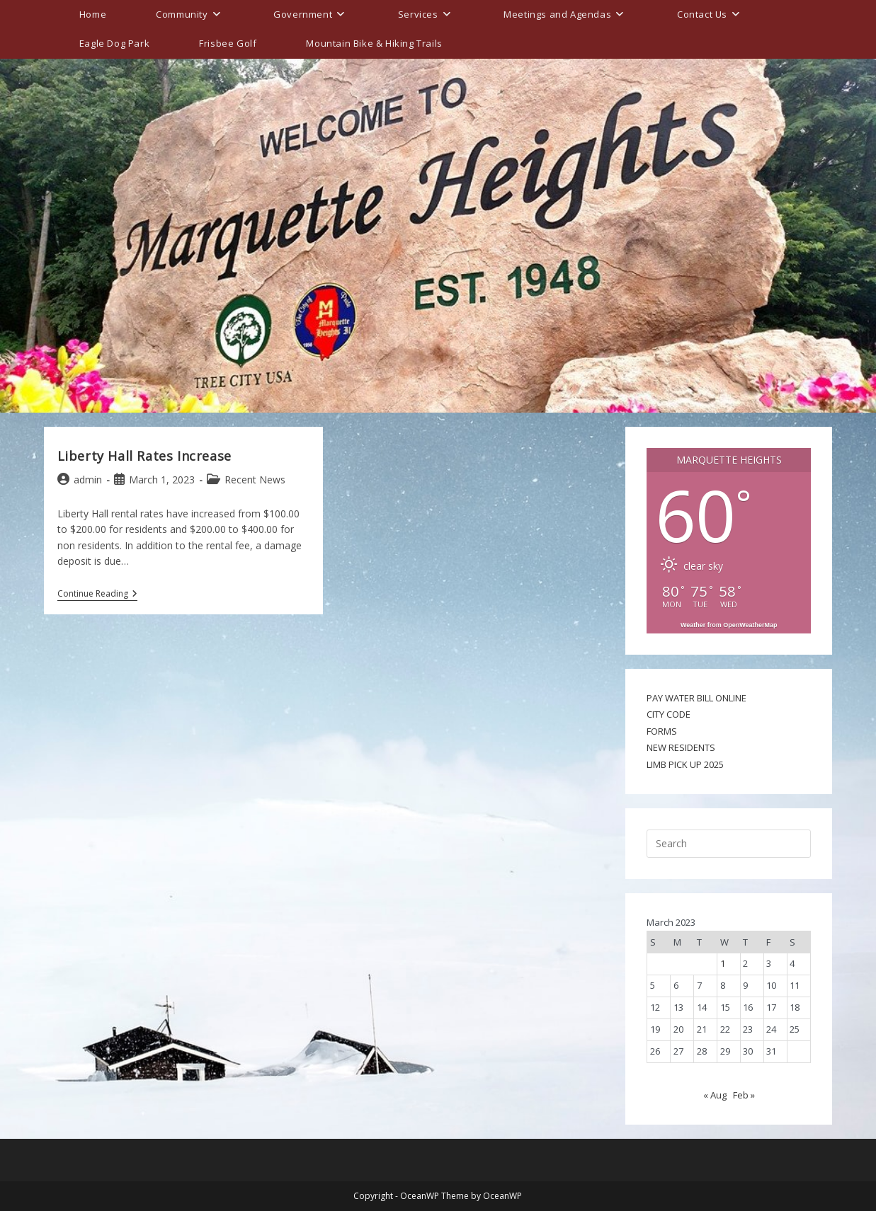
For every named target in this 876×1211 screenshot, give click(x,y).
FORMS (662, 731)
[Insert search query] (729, 844)
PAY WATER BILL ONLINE (696, 697)
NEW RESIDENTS (681, 747)
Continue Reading (97, 595)
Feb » (744, 1095)
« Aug (715, 1095)
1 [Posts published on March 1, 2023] (722, 963)
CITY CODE (668, 714)
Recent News (254, 479)
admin (88, 479)
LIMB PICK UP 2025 (685, 764)
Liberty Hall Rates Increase (144, 455)
